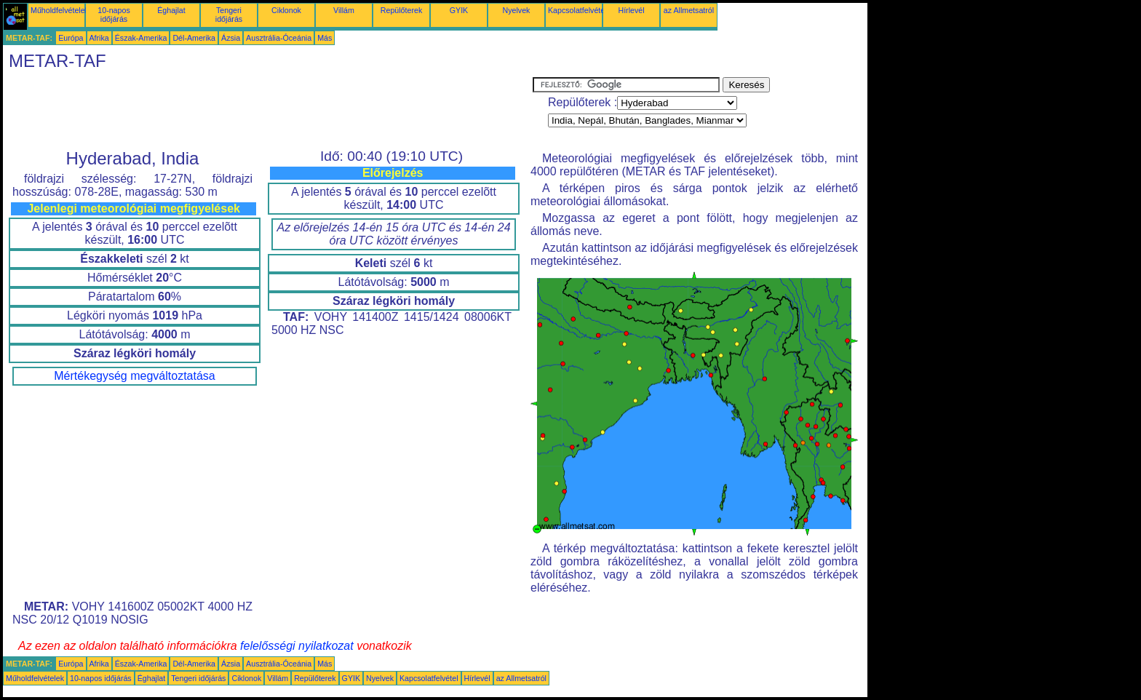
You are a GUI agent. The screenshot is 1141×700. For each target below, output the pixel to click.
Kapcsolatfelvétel (577, 10)
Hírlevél (631, 10)
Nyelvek (516, 10)
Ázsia (230, 37)
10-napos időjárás (114, 14)
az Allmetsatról (689, 10)
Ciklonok (286, 10)
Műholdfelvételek (60, 10)
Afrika (99, 37)
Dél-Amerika (193, 37)
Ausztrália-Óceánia (278, 37)
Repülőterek (401, 10)
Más (324, 37)
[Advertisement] (268, 110)
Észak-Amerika (141, 37)
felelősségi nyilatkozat (297, 646)
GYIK (459, 10)
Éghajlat (171, 10)
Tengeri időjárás (228, 14)
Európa (70, 37)
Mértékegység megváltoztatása (134, 376)
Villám (343, 10)
